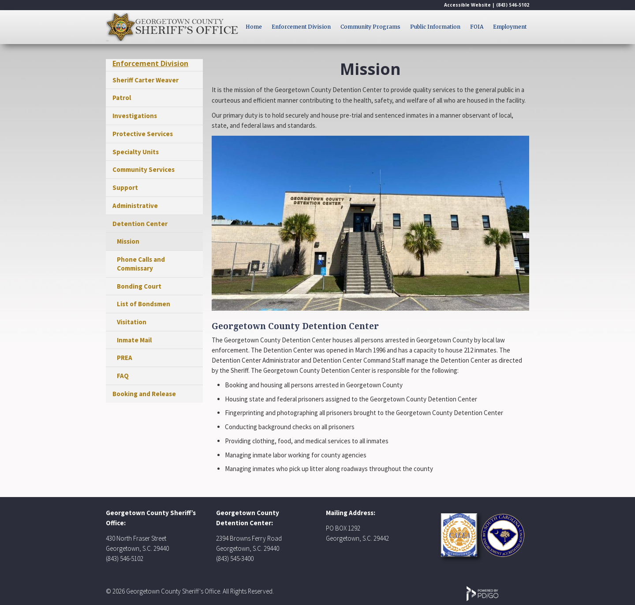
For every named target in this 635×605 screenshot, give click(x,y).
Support (125, 187)
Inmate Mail (134, 340)
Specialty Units (135, 152)
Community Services (143, 169)
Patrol (121, 97)
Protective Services (142, 134)
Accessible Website (467, 5)
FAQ (123, 375)
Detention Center (140, 223)
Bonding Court (139, 286)
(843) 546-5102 (512, 5)
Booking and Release (144, 394)
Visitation (131, 322)
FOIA (476, 26)
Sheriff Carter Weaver (145, 80)
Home (254, 26)
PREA (124, 357)
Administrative (135, 205)
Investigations (134, 115)
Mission (128, 241)
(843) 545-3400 (235, 558)
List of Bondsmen (143, 304)
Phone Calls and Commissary (141, 263)
